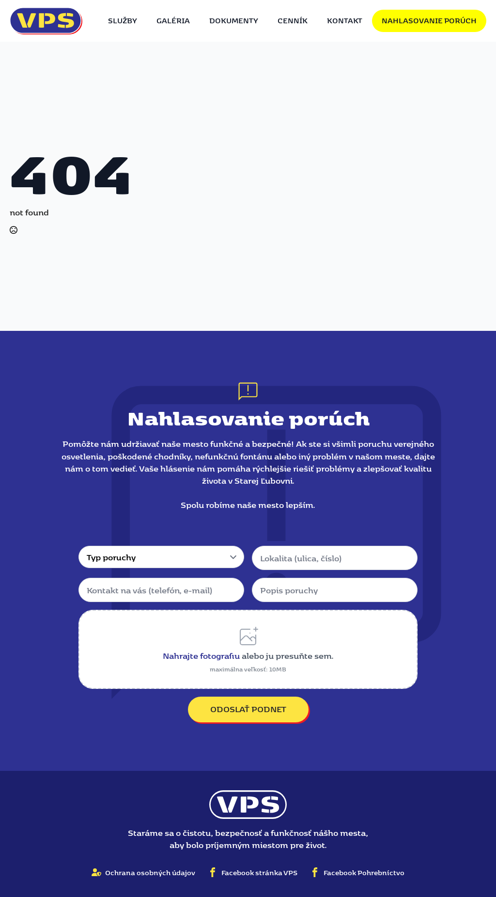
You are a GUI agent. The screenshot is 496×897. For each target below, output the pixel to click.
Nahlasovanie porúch (429, 20)
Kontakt (344, 20)
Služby (122, 20)
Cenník (293, 20)
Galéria (173, 20)
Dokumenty (233, 20)
